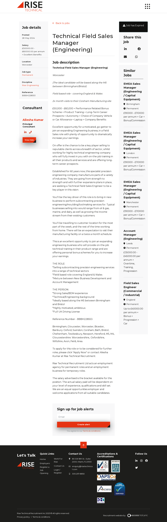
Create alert (83, 425)
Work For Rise (58, 460)
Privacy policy (23, 517)
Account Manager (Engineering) (133, 233)
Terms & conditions (91, 431)
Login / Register (58, 471)
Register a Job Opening (44, 470)
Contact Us (59, 466)
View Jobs (29, 140)
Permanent (27, 75)
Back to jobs (62, 23)
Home (43, 459)
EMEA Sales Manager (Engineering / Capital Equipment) (133, 91)
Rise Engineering (30, 85)
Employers (45, 463)
